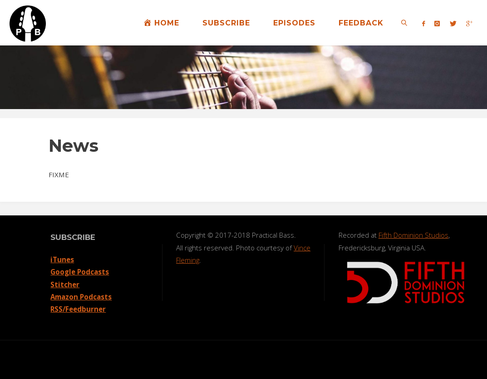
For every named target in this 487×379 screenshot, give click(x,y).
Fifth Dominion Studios (413, 234)
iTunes (62, 259)
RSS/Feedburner (78, 309)
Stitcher (64, 284)
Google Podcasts (79, 271)
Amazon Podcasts (81, 296)
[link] (404, 22)
